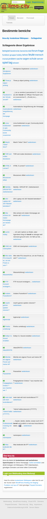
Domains (20, 7)
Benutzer (20, 18)
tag (10, 62)
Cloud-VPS (29, 7)
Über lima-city (23, 504)
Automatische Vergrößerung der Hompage (8, 111)
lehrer (25, 55)
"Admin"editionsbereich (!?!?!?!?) (11, 411)
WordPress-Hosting (8, 7)
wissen (16, 63)
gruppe (13, 55)
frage (41, 50)
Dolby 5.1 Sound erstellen (7, 338)
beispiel (6, 51)
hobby (19, 55)
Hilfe (2, 11)
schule (33, 58)
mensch (39, 54)
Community (39, 7)
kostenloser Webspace (9, 3)
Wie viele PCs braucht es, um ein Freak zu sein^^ (7, 260)
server (40, 58)
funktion (5, 55)
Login (28, 2)
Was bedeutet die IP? (7, 447)
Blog (31, 504)
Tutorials (9, 23)
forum (35, 50)
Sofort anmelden (35, 463)
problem (12, 59)
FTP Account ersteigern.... (7, 284)
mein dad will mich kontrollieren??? (8, 399)
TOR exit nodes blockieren (7, 156)
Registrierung (37, 2)
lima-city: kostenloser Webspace (15, 38)
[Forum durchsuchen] (18, 2)
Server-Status (34, 507)
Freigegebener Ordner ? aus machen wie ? (8, 385)
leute (32, 54)
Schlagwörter (36, 38)
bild (29, 51)
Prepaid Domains (35, 485)
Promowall (30, 18)
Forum (11, 18)
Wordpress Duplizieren (7, 71)
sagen (26, 58)
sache (19, 58)
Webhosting (7, 501)
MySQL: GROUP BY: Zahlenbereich (8, 189)
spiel (5, 62)
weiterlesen (34, 69)
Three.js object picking (7, 83)
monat (5, 59)
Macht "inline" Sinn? (6, 144)
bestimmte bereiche (19, 51)
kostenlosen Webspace (23, 480)
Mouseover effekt (7, 177)
